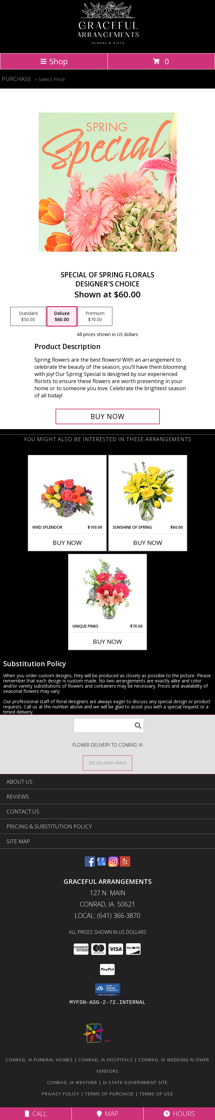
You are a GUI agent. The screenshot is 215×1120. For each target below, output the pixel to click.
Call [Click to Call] (36, 1113)
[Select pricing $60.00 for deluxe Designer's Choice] (61, 316)
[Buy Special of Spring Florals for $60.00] (108, 416)
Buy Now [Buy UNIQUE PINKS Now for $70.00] (107, 641)
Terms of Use (156, 1094)
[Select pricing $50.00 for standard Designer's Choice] (28, 316)
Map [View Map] (107, 1113)
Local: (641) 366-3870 (107, 915)
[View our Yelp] (125, 864)
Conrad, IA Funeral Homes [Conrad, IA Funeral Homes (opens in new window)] (39, 1060)
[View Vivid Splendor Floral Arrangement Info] (67, 490)
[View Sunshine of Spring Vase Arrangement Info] (148, 490)
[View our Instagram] (113, 864)
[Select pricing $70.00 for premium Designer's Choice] (95, 316)
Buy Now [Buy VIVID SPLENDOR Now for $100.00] (67, 542)
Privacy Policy (60, 1094)
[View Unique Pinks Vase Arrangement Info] (108, 589)
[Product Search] (109, 725)
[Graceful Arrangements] (107, 44)
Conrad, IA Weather (72, 1082)
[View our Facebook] (90, 864)
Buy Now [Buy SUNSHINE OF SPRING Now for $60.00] (147, 542)
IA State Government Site (135, 1082)
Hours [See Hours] (179, 1113)
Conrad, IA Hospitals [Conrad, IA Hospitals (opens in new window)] (105, 1060)
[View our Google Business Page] (101, 864)
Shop (54, 61)
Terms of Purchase (109, 1094)
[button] (107, 989)
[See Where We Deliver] (107, 763)
